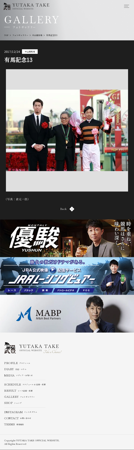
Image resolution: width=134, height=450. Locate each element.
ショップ (13, 403)
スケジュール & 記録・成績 (25, 384)
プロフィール (17, 363)
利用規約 (14, 424)
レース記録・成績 (18, 391)
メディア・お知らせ (18, 375)
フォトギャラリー (19, 397)
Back (67, 209)
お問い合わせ (17, 418)
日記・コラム (15, 369)
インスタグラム (20, 412)
